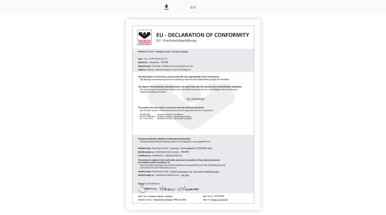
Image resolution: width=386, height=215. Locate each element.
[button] (166, 7)
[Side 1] (193, 7)
